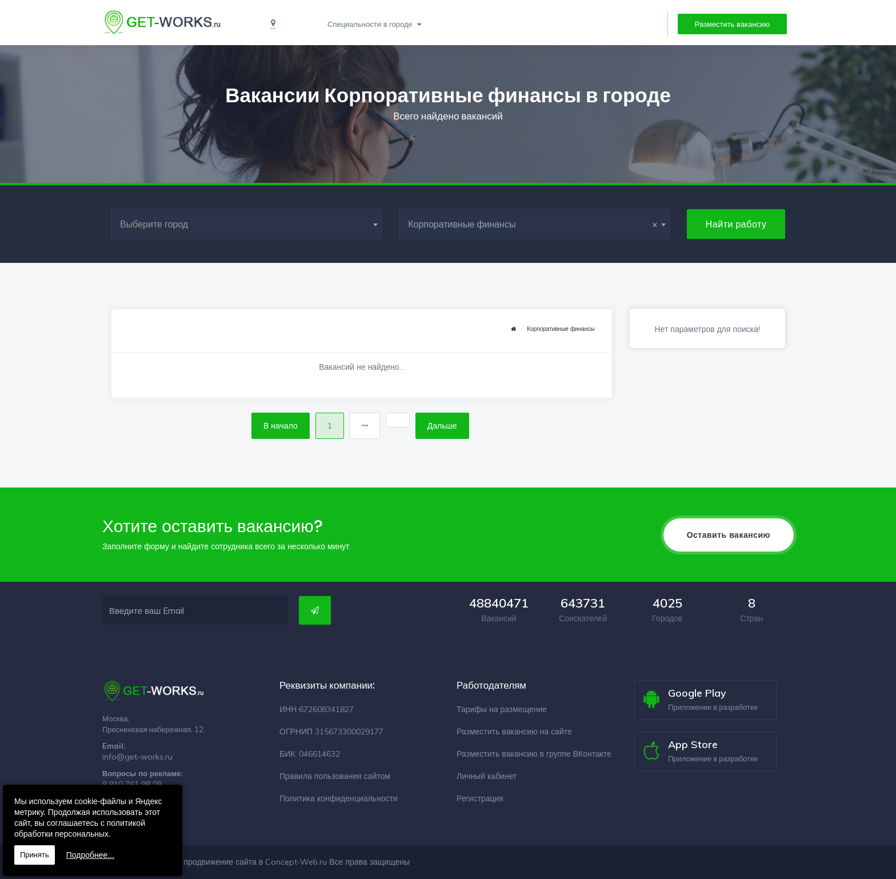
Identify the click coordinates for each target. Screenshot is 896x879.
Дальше (442, 426)
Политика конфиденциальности (338, 798)
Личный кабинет (487, 776)
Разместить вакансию (732, 24)
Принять (34, 854)
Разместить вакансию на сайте (514, 731)
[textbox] (246, 224)
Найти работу (736, 224)
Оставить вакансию (728, 535)
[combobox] (246, 224)
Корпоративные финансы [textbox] (533, 224)
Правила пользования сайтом (334, 776)
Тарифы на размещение (502, 709)
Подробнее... (90, 855)
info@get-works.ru (137, 757)
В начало (280, 426)
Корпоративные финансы (560, 329)
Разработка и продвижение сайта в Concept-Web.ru (229, 862)
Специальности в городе (370, 24)
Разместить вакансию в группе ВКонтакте (534, 754)
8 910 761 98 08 (132, 784)
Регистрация (480, 798)
